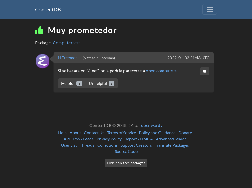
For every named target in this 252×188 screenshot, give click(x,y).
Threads (87, 145)
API (67, 138)
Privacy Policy (109, 138)
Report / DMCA (138, 138)
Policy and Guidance (157, 132)
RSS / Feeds (83, 138)
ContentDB (48, 9)
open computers (161, 70)
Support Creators (136, 145)
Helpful (71, 83)
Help (62, 132)
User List (69, 145)
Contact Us (94, 132)
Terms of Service (121, 132)
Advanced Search (171, 138)
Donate (185, 132)
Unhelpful (102, 83)
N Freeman (68, 57)
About (75, 132)
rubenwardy (151, 125)
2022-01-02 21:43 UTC (188, 57)
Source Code (126, 151)
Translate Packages (172, 145)
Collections (107, 145)
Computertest (66, 42)
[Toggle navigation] (209, 9)
